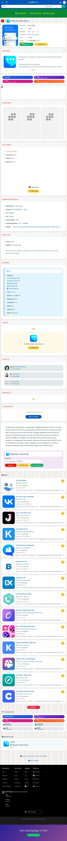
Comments (18, 786)
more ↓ (33, 70)
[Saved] (6, 2)
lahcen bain (16, 381)
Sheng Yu (17, 374)
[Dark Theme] (60, 2)
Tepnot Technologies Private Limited (32, 661)
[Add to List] (63, 481)
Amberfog (25, 564)
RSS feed (56, 440)
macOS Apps (11, 288)
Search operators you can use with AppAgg (33, 756)
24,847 (52, 13)
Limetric (25, 677)
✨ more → (33, 707)
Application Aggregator (21, 791)
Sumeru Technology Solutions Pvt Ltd (33, 612)
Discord (36, 786)
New (26, 772)
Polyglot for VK (20, 578)
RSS (27, 786)
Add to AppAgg (33, 760)
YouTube (36, 772)
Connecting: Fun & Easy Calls (25, 691)
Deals (26, 779)
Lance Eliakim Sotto (20, 366)
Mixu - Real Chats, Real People (25, 626)
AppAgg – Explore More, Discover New (35, 819)
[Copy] (64, 51)
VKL (24, 499)
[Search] (23, 6)
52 (12, 295)
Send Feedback (6, 786)
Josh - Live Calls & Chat (23, 513)
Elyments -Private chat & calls (25, 610)
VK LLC (8, 271)
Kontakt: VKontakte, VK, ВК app (25, 642)
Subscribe (14, 313)
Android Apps (12, 278)
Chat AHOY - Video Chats (23, 675)
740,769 (38, 13)
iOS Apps (10, 283)
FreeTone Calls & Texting (23, 594)
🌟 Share (10, 465)
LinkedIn (36, 775)
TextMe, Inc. (26, 596)
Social (18, 483)
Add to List (42, 44)
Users (16, 772)
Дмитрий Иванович (28, 531)
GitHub (36, 779)
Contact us (5, 779)
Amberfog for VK (21, 561)
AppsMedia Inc (27, 548)
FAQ (3, 772)
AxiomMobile (26, 580)
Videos (27, 782)
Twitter (36, 782)
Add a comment (35, 34)
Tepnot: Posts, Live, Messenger (25, 659)
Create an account (33, 835)
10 (19, 504)
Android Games (12, 281)
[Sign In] (64, 2)
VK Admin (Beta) (21, 480)
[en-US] (34, 811)
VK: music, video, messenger (25, 496)
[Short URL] (23, 461)
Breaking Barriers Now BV (30, 629)
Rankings (17, 782)
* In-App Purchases (11, 151)
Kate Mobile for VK (22, 529)
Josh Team (26, 515)
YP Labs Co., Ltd (27, 694)
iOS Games (11, 286)
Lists (16, 775)
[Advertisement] (33, 92)
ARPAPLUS (26, 645)
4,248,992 (22, 13)
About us (4, 775)
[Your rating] (35, 32)
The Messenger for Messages (25, 545)
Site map (4, 782)
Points (16, 779)
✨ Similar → (7, 77)
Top (26, 775)
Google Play (25, 44)
